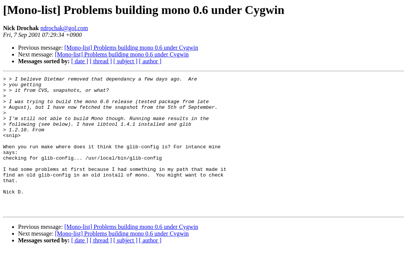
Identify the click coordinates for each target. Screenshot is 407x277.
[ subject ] (125, 61)
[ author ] (150, 61)
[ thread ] (101, 61)
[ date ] (79, 61)
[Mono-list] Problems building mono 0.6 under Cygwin (131, 47)
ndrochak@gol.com (64, 28)
